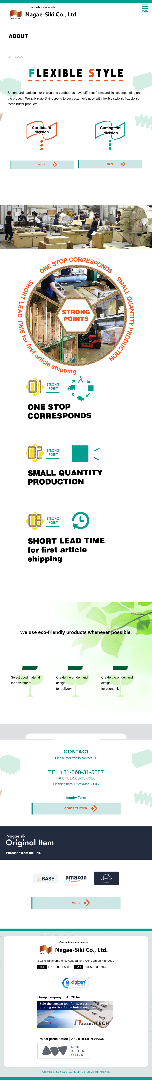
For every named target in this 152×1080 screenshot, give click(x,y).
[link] (76, 984)
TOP (10, 57)
